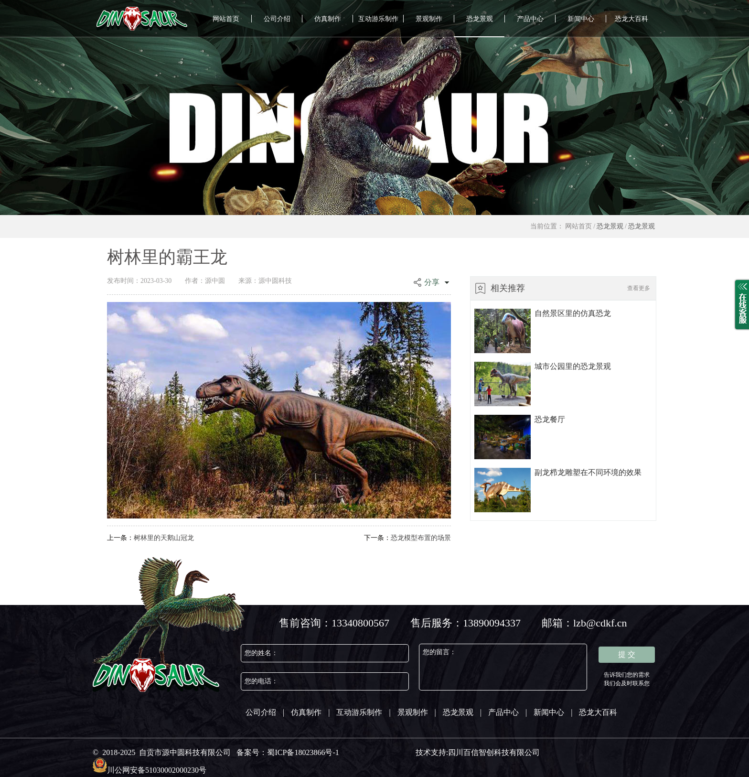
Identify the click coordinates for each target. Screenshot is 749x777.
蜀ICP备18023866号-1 (303, 752)
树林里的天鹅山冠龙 (150, 537)
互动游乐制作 (378, 18)
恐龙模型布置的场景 (407, 537)
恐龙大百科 (631, 18)
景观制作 (429, 18)
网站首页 (226, 18)
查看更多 (638, 288)
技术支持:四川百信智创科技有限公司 (478, 752)
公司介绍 (277, 18)
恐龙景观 (479, 18)
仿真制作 (327, 18)
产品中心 (530, 18)
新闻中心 (580, 18)
